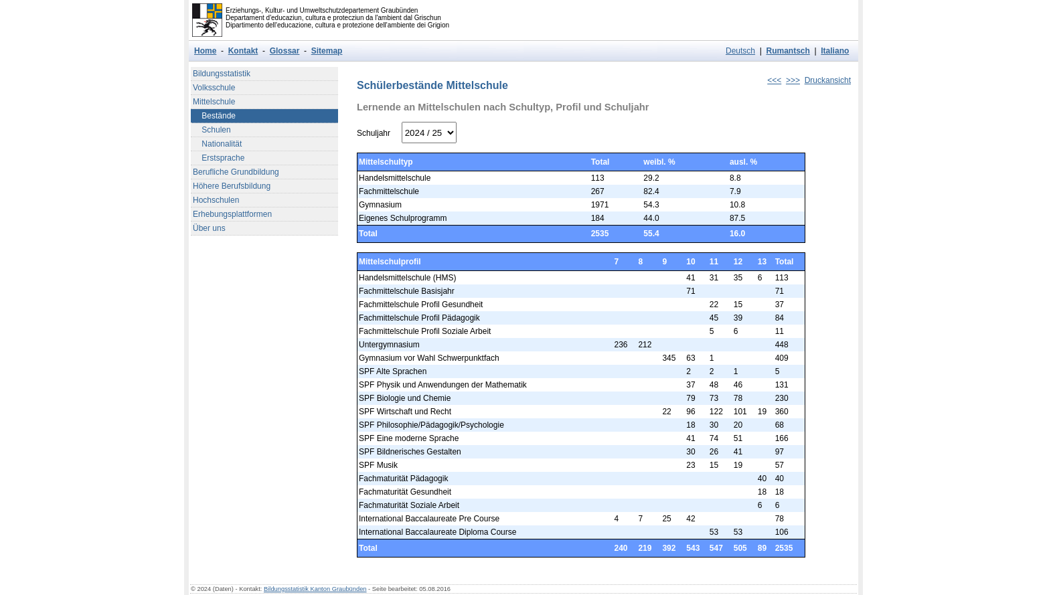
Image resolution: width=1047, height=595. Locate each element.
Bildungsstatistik (221, 73)
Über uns (209, 228)
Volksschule (214, 87)
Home (205, 51)
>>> (793, 80)
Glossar (285, 51)
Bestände (214, 115)
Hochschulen (216, 200)
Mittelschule (214, 101)
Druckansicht (828, 80)
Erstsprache (218, 158)
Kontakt (243, 51)
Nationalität (217, 144)
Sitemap (327, 51)
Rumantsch (787, 51)
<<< (774, 80)
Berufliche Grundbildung (236, 172)
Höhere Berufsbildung (231, 186)
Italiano (835, 51)
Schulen (212, 130)
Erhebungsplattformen (232, 214)
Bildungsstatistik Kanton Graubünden (315, 589)
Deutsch (740, 51)
